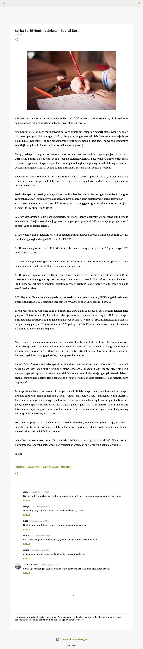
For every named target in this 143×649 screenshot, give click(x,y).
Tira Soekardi (30, 564)
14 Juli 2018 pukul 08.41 (39, 492)
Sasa (25, 521)
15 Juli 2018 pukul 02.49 (49, 565)
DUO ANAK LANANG (50, 467)
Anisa (26, 550)
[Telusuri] (11, 3)
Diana (26, 535)
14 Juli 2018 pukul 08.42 (40, 506)
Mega (26, 506)
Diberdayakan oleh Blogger (71, 639)
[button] (16, 40)
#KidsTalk (20, 467)
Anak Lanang (33, 467)
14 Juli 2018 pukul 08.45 (40, 536)
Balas (26, 500)
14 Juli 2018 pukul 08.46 (40, 550)
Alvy (25, 492)
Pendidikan (66, 467)
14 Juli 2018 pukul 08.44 (39, 521)
